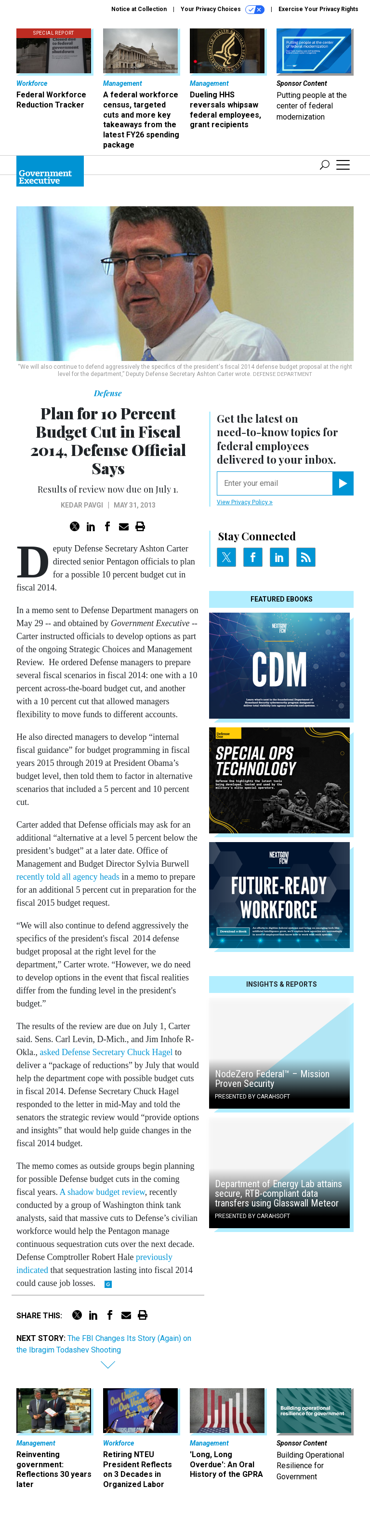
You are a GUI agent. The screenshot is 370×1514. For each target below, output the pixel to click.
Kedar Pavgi (82, 505)
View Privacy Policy (245, 502)
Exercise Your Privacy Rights (318, 9)
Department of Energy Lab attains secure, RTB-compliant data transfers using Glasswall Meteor (278, 1193)
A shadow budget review (102, 1192)
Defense (108, 393)
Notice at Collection (139, 9)
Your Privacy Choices (222, 9)
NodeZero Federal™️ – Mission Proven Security (272, 1078)
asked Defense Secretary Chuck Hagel (106, 1052)
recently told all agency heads (67, 877)
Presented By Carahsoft (252, 1096)
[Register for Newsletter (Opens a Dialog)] (342, 483)
